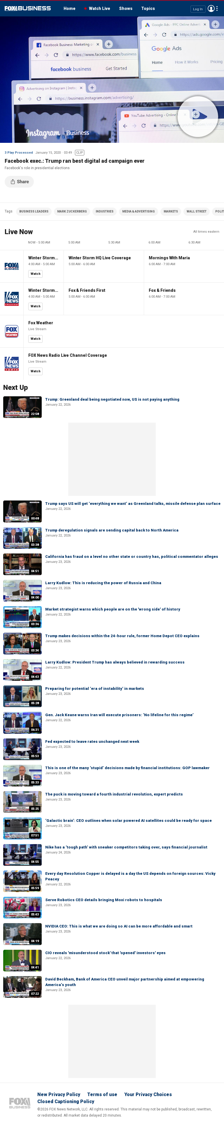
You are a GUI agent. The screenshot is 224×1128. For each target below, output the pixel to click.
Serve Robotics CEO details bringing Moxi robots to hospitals (103, 900)
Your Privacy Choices (148, 1094)
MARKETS (171, 211)
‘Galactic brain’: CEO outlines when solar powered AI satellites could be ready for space (128, 820)
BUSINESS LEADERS (33, 211)
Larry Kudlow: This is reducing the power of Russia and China (103, 583)
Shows (125, 8)
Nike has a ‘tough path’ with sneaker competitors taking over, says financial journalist (126, 847)
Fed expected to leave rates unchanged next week (92, 741)
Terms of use (102, 1094)
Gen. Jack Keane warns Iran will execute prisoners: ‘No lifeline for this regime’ (119, 715)
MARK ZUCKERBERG (72, 211)
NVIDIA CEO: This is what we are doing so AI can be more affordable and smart (118, 926)
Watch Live (99, 8)
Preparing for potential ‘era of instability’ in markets (94, 688)
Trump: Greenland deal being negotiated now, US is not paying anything (112, 399)
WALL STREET (196, 211)
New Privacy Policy (58, 1094)
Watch (36, 274)
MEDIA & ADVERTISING (138, 211)
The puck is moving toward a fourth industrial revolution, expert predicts (114, 794)
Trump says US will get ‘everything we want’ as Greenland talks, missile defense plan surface (132, 503)
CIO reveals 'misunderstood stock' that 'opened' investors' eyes (105, 953)
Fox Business (28, 8)
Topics (148, 8)
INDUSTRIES (104, 211)
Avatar (211, 8)
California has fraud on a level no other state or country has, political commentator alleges (131, 556)
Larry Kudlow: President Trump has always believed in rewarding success (115, 662)
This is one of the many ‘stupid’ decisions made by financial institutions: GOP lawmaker (127, 768)
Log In (198, 9)
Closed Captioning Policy (65, 1101)
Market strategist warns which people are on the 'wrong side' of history (112, 609)
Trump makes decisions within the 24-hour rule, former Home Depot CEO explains (122, 636)
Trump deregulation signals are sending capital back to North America (111, 530)
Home (70, 8)
